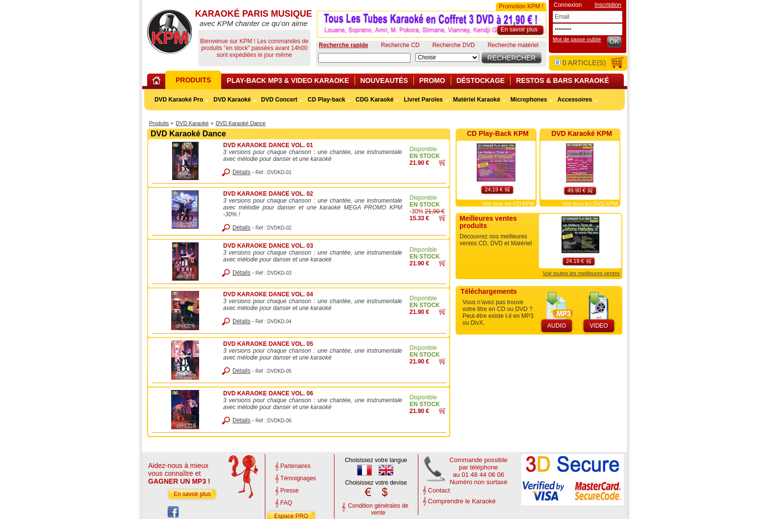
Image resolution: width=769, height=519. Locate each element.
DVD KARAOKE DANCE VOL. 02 (268, 193)
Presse (290, 490)
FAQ (286, 502)
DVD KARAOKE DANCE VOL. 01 (268, 145)
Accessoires (575, 99)
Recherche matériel (512, 45)
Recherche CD (400, 45)
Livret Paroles (423, 99)
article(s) (580, 63)
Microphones (529, 99)
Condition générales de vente (378, 509)
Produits (159, 123)
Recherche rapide (343, 45)
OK (614, 41)
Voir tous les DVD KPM (590, 204)
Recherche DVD (453, 45)
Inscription (607, 4)
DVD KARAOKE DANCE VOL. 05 (268, 343)
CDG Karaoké (374, 99)
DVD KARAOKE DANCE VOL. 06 (268, 393)
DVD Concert (279, 99)
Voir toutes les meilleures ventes (581, 273)
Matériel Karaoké (476, 99)
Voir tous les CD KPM (508, 204)
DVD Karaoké (192, 123)
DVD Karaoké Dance (241, 123)
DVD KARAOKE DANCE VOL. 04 (268, 294)
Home (158, 82)
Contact (439, 490)
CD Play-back (326, 99)
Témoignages (298, 478)
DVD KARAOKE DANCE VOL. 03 (268, 245)
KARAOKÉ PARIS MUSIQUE (169, 32)
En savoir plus (192, 494)
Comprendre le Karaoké (462, 501)
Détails (241, 172)
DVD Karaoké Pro (178, 99)
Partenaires (295, 466)
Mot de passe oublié (577, 39)
